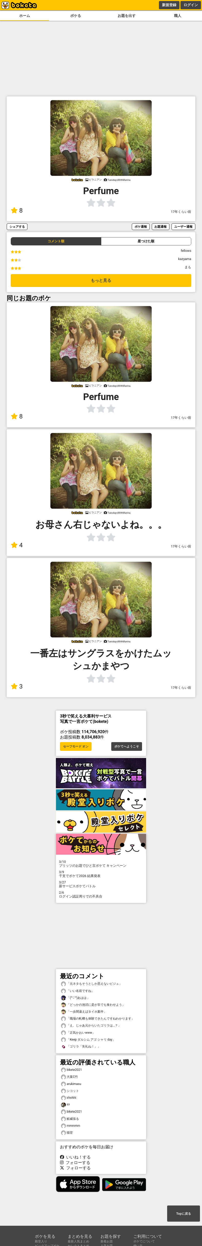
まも (188, 267)
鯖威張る (70, 1119)
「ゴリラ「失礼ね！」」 (80, 1046)
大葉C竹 (69, 1076)
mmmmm (70, 1125)
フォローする (75, 1162)
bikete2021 (71, 1070)
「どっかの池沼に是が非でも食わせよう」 (93, 1004)
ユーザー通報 (183, 226)
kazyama (184, 259)
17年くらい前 (181, 212)
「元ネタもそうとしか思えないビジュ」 (91, 983)
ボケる (75, 16)
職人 (177, 16)
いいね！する (75, 1157)
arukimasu (71, 1084)
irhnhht (68, 1097)
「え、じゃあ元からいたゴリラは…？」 (91, 1025)
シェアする (17, 226)
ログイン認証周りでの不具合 (101, 894)
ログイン (191, 5)
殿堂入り (41, 1241)
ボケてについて (144, 1241)
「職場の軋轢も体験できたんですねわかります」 (97, 1018)
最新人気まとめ (78, 1241)
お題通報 (160, 226)
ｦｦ (65, 1104)
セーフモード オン (75, 746)
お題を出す (127, 16)
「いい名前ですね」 (77, 991)
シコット (70, 1091)
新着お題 (106, 1241)
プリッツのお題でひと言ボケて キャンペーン (101, 864)
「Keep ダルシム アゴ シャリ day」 (88, 1039)
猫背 (67, 1132)
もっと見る (101, 280)
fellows (186, 251)
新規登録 (169, 5)
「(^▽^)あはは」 (75, 997)
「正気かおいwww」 (78, 1032)
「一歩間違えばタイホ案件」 (84, 1011)
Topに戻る (183, 1213)
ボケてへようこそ (126, 746)
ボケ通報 (141, 226)
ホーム (24, 16)
